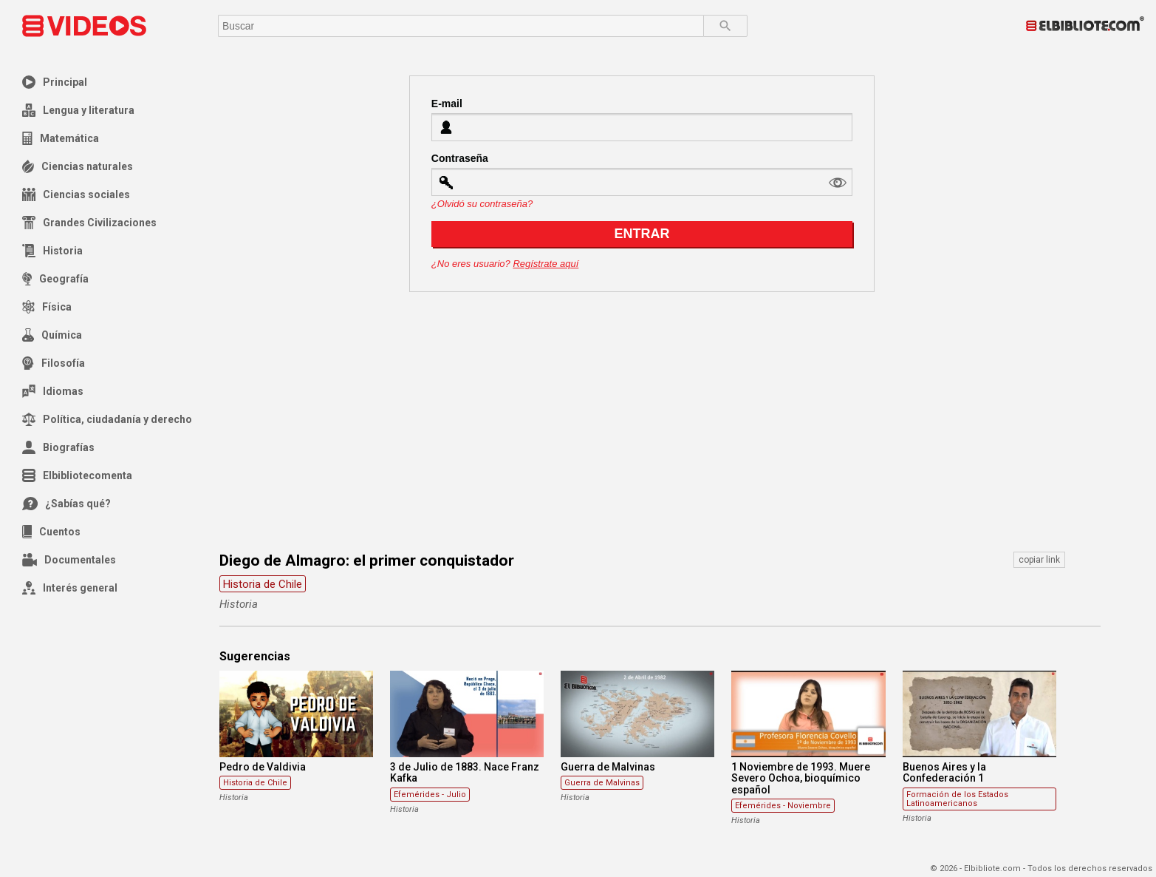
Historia (52, 250)
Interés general (69, 588)
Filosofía (53, 363)
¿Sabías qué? (66, 503)
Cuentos (51, 531)
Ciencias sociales (76, 194)
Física (47, 307)
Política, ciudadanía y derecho (107, 419)
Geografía (55, 278)
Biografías (58, 447)
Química (52, 335)
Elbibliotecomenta (77, 475)
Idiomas (52, 391)
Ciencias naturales (77, 166)
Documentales (69, 559)
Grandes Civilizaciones (89, 222)
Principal (54, 82)
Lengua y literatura (78, 110)
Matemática (60, 138)
